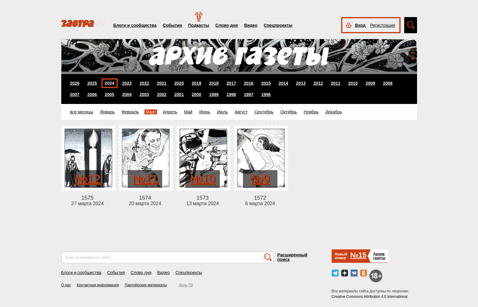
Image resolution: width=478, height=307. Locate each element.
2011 (335, 83)
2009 (370, 83)
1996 (266, 94)
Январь (107, 111)
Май (188, 111)
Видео (251, 25)
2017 (231, 83)
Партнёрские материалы (146, 285)
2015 (266, 83)
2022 (144, 83)
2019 (196, 83)
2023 (127, 83)
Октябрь (288, 111)
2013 (300, 83)
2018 (214, 83)
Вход (360, 25)
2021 (161, 83)
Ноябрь (311, 111)
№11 (145, 179)
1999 (214, 94)
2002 (161, 94)
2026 (75, 83)
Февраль (130, 111)
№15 (358, 255)
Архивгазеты (379, 256)
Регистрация (382, 25)
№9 (260, 179)
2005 (109, 94)
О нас (66, 285)
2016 (248, 83)
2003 (144, 94)
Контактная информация (98, 285)
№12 (87, 179)
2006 (92, 94)
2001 (179, 94)
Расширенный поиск (292, 257)
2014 (283, 83)
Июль (222, 111)
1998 (231, 94)
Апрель (170, 111)
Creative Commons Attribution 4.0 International (370, 297)
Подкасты (198, 25)
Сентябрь (263, 111)
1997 (248, 94)
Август (241, 111)
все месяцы (81, 111)
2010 (353, 83)
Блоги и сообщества (135, 25)
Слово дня (226, 25)
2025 (92, 83)
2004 (127, 94)
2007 (75, 94)
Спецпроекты (278, 25)
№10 (202, 179)
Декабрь (333, 111)
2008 (387, 83)
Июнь (204, 111)
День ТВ (186, 285)
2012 (318, 83)
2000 (196, 94)
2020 (179, 83)
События (172, 25)
